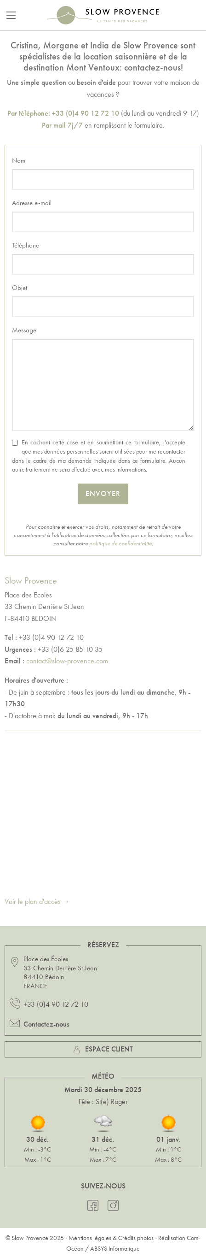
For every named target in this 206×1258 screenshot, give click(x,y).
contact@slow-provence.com (67, 661)
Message (24, 330)
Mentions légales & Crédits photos (111, 1238)
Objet (19, 287)
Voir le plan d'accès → (37, 901)
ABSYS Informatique (115, 1248)
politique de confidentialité (120, 543)
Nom (18, 160)
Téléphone (25, 245)
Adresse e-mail (32, 202)
